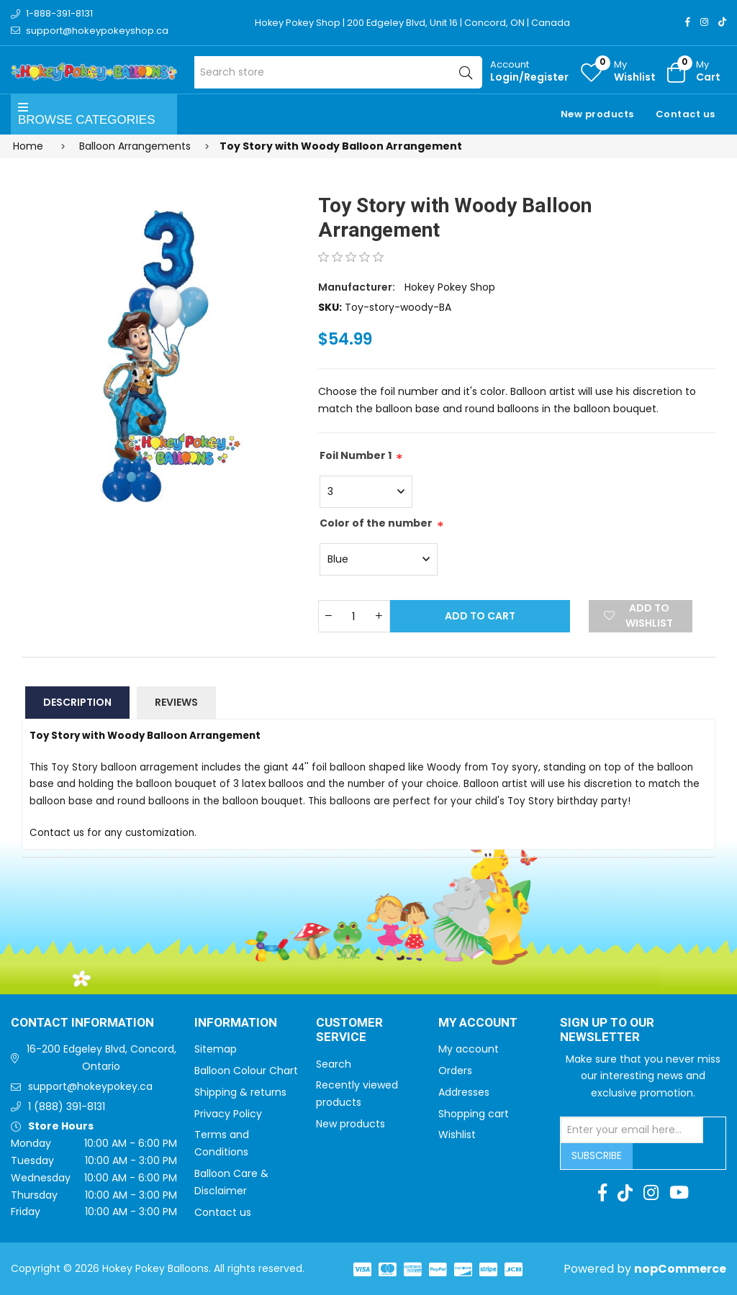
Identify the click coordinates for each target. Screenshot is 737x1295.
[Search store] (338, 72)
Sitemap (215, 1049)
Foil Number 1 (356, 455)
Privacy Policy (228, 1114)
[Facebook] (687, 22)
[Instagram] (704, 22)
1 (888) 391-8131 (66, 1106)
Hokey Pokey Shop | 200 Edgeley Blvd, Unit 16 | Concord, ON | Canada (413, 22)
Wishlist (457, 1134)
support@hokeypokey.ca (90, 1086)
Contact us (685, 114)
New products (597, 114)
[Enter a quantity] (354, 616)
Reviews (176, 702)
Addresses (463, 1092)
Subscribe (596, 1155)
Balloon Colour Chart (246, 1070)
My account (468, 1049)
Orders (455, 1070)
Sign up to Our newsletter (607, 1030)
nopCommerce (680, 1268)
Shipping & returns (240, 1092)
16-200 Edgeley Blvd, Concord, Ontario (101, 1057)
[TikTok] (722, 22)
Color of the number (376, 523)
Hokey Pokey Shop (449, 287)
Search (333, 1064)
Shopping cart (473, 1114)
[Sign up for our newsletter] (632, 1130)
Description (77, 702)
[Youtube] (679, 1192)
